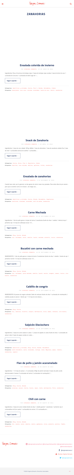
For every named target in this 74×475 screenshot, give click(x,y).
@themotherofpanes (66, 446)
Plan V (35, 88)
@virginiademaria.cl (66, 450)
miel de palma (37, 201)
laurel (35, 237)
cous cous (23, 90)
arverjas (14, 388)
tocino (53, 237)
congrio (31, 311)
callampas (18, 237)
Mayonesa (48, 350)
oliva (44, 311)
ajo (13, 237)
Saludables (47, 88)
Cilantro (24, 311)
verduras (55, 311)
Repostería (31, 163)
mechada (41, 237)
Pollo (54, 388)
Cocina (30, 88)
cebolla (29, 237)
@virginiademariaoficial (35, 444)
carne (24, 237)
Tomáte (63, 424)
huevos (31, 388)
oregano (51, 273)
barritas (14, 165)
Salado (41, 88)
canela (17, 424)
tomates (59, 350)
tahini (52, 90)
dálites (30, 165)
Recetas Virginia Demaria (65, 454)
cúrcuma (29, 90)
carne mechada (27, 273)
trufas (42, 165)
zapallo (15, 352)
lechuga (37, 350)
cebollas (18, 311)
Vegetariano (50, 199)
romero (57, 273)
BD (70, 471)
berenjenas (15, 90)
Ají (13, 311)
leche (41, 388)
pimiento (47, 237)
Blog (14, 235)
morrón (46, 273)
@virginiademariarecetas (64, 444)
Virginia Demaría (30, 69)
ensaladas (36, 90)
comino (33, 424)
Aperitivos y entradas (20, 88)
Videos (54, 88)
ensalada (22, 201)
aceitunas (15, 201)
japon (36, 388)
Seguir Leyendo (12, 81)
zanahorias (59, 90)
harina (26, 388)
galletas (36, 165)
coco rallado (23, 165)
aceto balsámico (17, 350)
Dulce (19, 163)
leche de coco (45, 90)
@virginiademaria (67, 458)
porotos (57, 424)
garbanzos (40, 424)
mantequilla (38, 311)
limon (42, 350)
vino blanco (62, 311)
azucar (21, 388)
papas (49, 311)
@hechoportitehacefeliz (49, 444)
